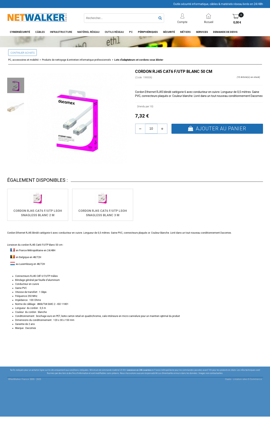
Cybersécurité (20, 31)
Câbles (40, 31)
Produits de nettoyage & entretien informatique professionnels (76, 59)
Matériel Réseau (88, 31)
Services (202, 31)
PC (131, 31)
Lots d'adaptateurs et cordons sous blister (138, 59)
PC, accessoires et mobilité (23, 59)
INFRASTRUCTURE (61, 31)
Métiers (185, 31)
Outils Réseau (114, 31)
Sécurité (169, 31)
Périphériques (148, 31)
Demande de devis (225, 31)
